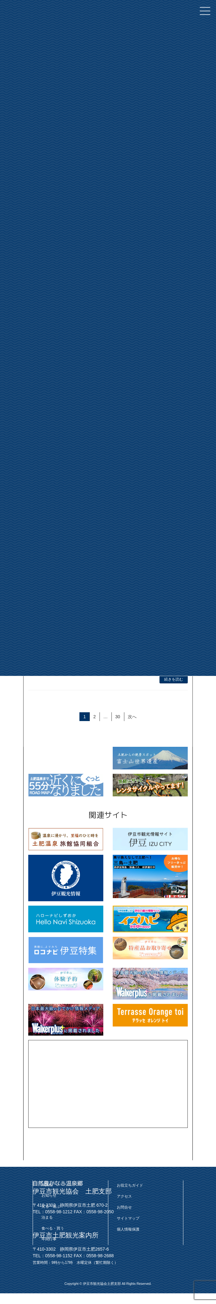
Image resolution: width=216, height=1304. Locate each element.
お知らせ (49, 1196)
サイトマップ (128, 1218)
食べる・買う (52, 1228)
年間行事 (49, 1239)
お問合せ (124, 1207)
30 (117, 717)
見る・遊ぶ (50, 1206)
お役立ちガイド (130, 1185)
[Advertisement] (108, 1084)
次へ (132, 716)
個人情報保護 (128, 1229)
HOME (47, 1185)
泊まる (47, 1217)
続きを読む (173, 679)
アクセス (124, 1196)
